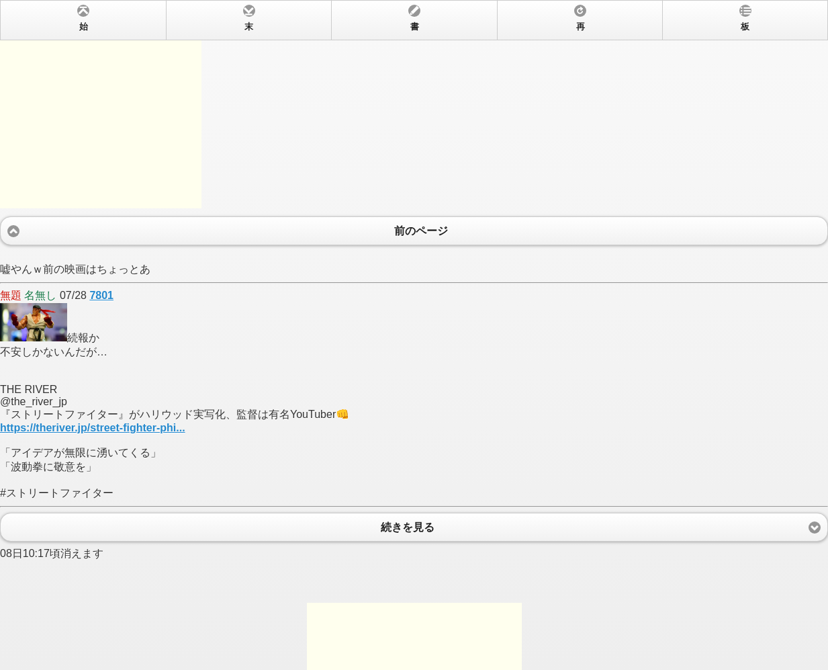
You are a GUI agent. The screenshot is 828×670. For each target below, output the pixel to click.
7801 (101, 295)
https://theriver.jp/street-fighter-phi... (92, 427)
